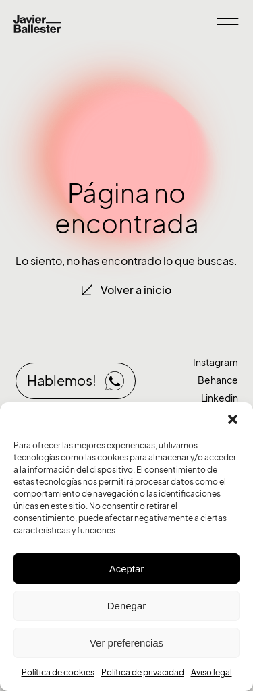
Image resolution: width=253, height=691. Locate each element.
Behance (218, 380)
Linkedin (219, 398)
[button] (233, 419)
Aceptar (126, 568)
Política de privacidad (142, 672)
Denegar (126, 605)
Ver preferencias (126, 643)
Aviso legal (211, 672)
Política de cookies (58, 672)
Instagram (215, 362)
